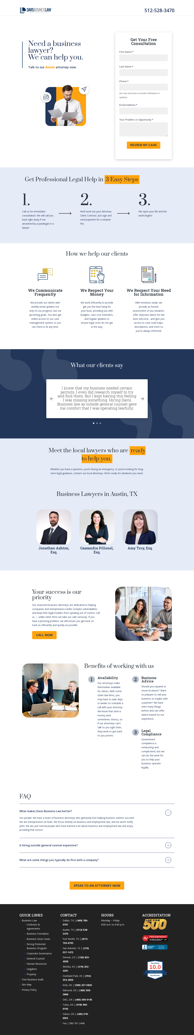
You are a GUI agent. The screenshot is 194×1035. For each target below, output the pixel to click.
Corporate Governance (39, 953)
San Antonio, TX (71, 948)
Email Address (128, 104)
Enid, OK (67, 985)
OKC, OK (67, 999)
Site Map (26, 984)
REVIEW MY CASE (143, 145)
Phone (123, 81)
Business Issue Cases (38, 938)
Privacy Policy (29, 989)
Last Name (126, 66)
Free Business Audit (32, 979)
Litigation (32, 969)
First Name (126, 51)
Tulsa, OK (68, 1004)
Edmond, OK (70, 990)
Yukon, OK (68, 1014)
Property (31, 974)
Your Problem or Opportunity (136, 119)
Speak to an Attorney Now (97, 885)
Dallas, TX (68, 920)
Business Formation (38, 933)
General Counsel (36, 958)
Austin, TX (68, 929)
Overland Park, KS (72, 976)
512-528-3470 (159, 10)
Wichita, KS (69, 966)
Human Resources (37, 963)
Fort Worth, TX (71, 938)
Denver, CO (69, 957)
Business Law (29, 920)
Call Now (44, 635)
